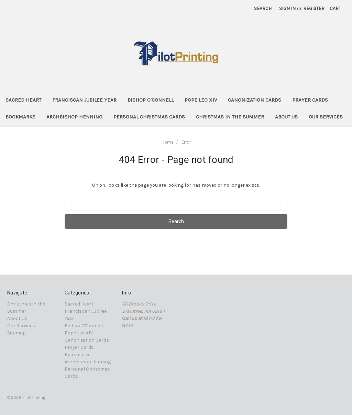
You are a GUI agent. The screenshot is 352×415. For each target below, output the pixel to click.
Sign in (287, 8)
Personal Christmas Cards (149, 117)
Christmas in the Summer (230, 117)
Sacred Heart (23, 100)
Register (313, 8)
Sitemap (16, 333)
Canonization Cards (254, 100)
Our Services (326, 117)
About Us (286, 117)
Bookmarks (20, 117)
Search (263, 8)
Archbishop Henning (74, 117)
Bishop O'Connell (151, 100)
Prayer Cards (310, 100)
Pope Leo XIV (201, 100)
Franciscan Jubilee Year (84, 100)
